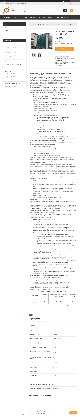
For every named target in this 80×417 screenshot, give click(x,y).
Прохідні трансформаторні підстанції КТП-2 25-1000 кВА (50, 24)
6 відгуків (66, 1)
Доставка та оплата (45, 17)
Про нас (24, 17)
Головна (7, 17)
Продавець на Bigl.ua (40, 413)
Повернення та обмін (62, 17)
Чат (73, 413)
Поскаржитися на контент (39, 414)
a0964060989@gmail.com (12, 86)
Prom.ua (48, 411)
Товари (15, 17)
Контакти (33, 17)
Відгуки (6, 30)
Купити (64, 49)
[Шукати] (65, 10)
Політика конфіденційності (52, 414)
